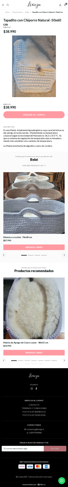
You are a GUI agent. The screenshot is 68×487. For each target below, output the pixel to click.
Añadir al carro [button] (34, 247)
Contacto (34, 405)
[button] (24, 255)
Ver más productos (34, 165)
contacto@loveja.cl (34, 429)
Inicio (7, 12)
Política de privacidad (34, 415)
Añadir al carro (34, 114)
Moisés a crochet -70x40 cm (17, 237)
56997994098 (34, 433)
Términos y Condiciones (34, 408)
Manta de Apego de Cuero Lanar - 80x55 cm (25, 342)
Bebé (27, 12)
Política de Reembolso (34, 412)
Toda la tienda (17, 12)
